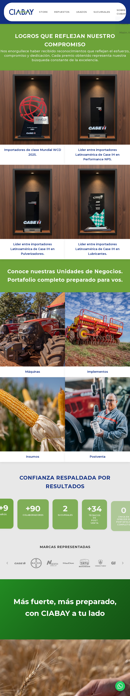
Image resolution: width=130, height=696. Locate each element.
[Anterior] (7, 563)
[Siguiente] (122, 563)
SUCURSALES (102, 12)
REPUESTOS (62, 12)
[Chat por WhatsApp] (120, 686)
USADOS (81, 12)
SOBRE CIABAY (121, 12)
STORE (43, 12)
